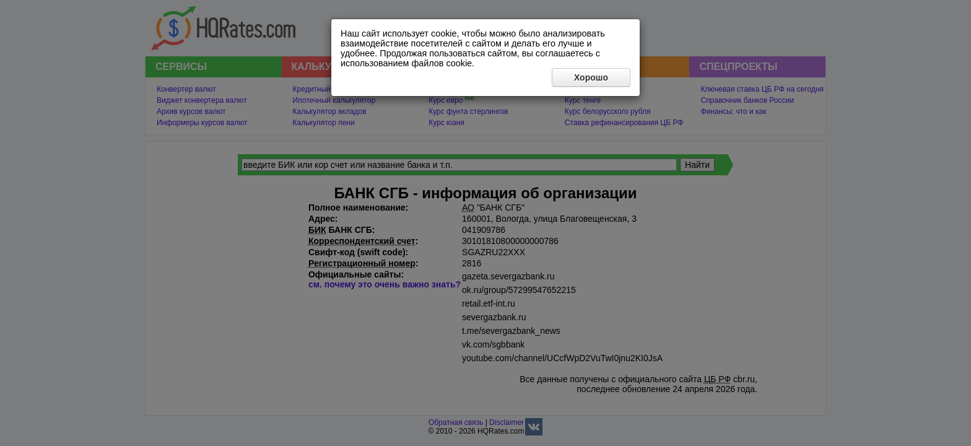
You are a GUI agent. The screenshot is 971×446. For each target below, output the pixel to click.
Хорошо (591, 77)
